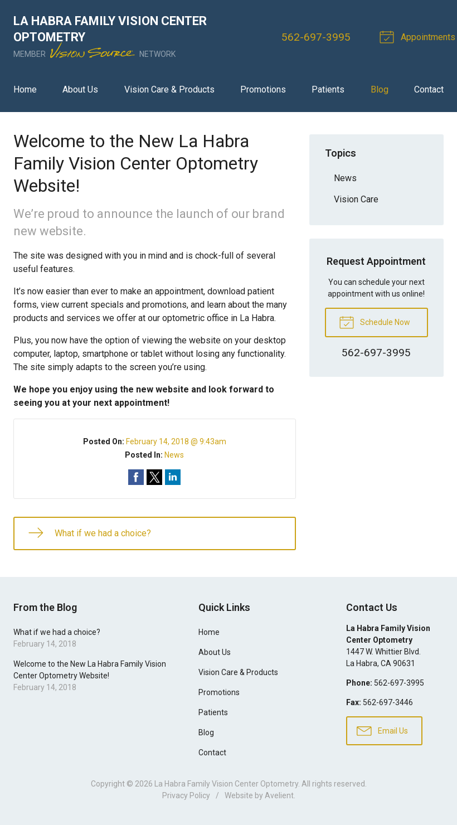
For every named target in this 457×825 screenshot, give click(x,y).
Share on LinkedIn (173, 477)
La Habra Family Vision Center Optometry (226, 783)
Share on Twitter (154, 477)
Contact (429, 89)
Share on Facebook (136, 477)
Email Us (382, 730)
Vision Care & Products (169, 89)
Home (25, 89)
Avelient (279, 795)
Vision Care (356, 199)
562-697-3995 (316, 37)
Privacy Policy (186, 795)
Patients (328, 89)
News (174, 454)
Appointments (419, 36)
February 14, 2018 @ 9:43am (176, 441)
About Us (80, 89)
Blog (379, 89)
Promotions (263, 89)
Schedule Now (374, 321)
